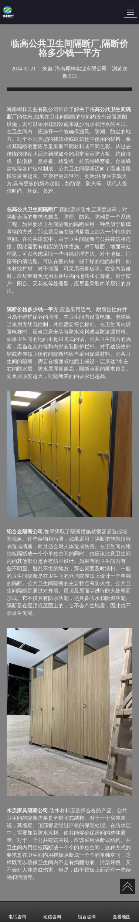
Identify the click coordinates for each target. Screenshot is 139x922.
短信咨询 (52, 911)
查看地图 (121, 911)
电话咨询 (17, 911)
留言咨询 (87, 911)
